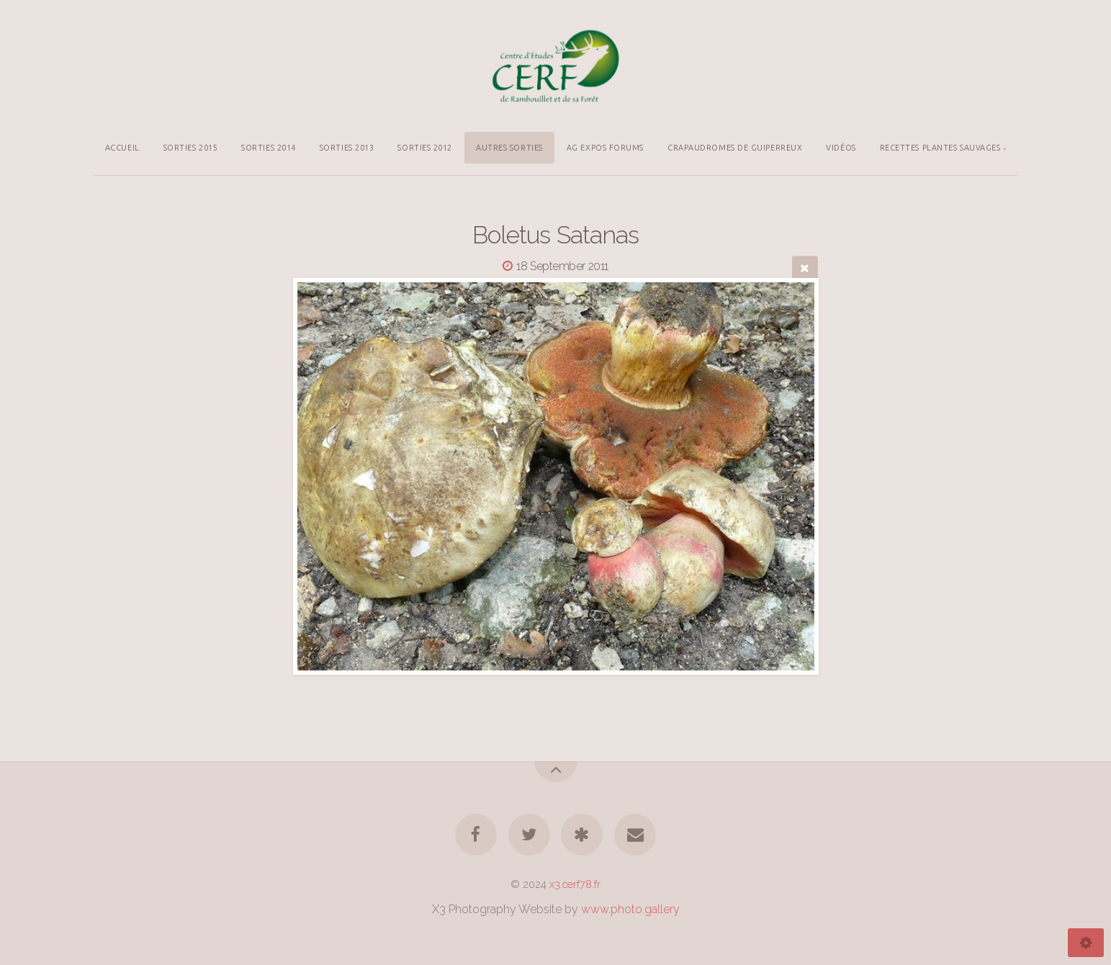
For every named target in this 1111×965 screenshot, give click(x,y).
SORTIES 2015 (190, 147)
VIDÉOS (840, 147)
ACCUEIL (122, 147)
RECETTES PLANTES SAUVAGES (940, 147)
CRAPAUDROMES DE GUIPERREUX (734, 147)
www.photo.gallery (630, 909)
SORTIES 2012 (424, 147)
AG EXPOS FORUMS (605, 147)
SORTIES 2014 (268, 147)
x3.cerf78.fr (575, 884)
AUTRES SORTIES (509, 147)
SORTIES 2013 (347, 147)
